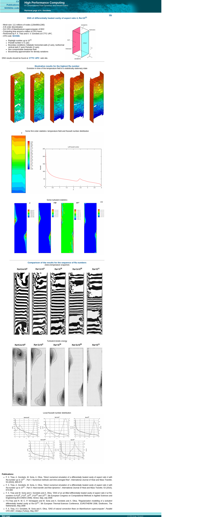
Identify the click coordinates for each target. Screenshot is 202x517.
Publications (13, 5)
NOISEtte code (11, 8)
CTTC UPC (34, 58)
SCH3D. (16, 36)
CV (17, 1)
